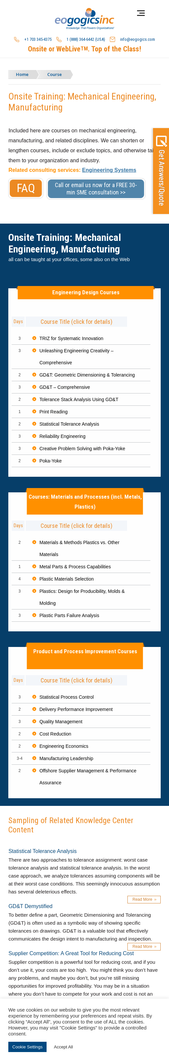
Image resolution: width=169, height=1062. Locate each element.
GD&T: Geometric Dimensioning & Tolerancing (87, 375)
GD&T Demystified (30, 906)
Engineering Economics (63, 746)
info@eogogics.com (132, 39)
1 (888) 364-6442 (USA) (80, 39)
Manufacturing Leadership (66, 758)
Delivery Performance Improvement (75, 709)
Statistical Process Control (66, 697)
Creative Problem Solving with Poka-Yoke (82, 448)
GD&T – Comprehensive (64, 387)
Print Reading (53, 411)
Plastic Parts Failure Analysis (69, 615)
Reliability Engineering (62, 436)
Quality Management (60, 721)
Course (54, 74)
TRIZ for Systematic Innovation (71, 338)
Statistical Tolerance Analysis (69, 424)
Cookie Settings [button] (27, 1046)
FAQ (26, 188)
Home (22, 74)
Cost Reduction (55, 734)
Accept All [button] (63, 1046)
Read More (142, 899)
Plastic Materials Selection (66, 579)
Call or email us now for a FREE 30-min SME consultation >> (96, 188)
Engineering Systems (109, 170)
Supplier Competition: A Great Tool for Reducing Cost (71, 953)
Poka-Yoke (50, 460)
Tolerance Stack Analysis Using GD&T (78, 399)
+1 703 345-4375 (33, 39)
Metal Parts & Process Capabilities (75, 566)
